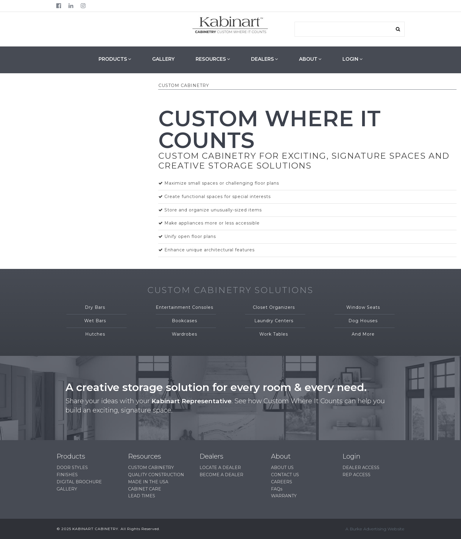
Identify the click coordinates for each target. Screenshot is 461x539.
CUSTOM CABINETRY (151, 467)
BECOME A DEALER (221, 474)
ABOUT (310, 59)
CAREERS (281, 482)
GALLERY (163, 59)
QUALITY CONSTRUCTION (156, 474)
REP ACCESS (356, 474)
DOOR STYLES (72, 467)
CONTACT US (285, 474)
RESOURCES (213, 59)
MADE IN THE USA (148, 482)
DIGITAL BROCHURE (79, 482)
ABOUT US (282, 467)
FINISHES (67, 474)
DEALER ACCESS (360, 467)
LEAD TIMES (141, 496)
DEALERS (264, 59)
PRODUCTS (115, 59)
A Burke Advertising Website (374, 529)
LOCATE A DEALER (220, 467)
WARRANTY (284, 496)
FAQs (276, 489)
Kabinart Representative (194, 401)
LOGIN (352, 59)
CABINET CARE (144, 489)
